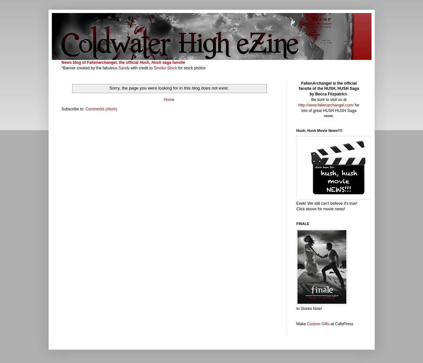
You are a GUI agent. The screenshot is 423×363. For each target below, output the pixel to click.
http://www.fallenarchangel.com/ (326, 105)
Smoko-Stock (166, 68)
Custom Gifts (318, 324)
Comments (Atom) (101, 109)
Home (169, 99)
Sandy (123, 68)
